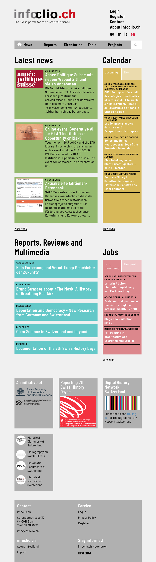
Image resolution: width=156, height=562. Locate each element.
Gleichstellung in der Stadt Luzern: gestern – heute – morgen (120, 164)
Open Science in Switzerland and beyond (51, 331)
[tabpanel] (122, 151)
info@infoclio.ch (28, 531)
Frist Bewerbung (112, 266)
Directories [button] (73, 44)
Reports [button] (50, 44)
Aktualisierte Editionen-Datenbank (66, 185)
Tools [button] (92, 44)
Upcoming (111, 72)
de (112, 33)
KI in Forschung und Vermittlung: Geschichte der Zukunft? (55, 270)
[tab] (112, 74)
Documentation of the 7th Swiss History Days (56, 348)
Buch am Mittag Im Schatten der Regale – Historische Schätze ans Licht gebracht (120, 183)
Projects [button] (115, 44)
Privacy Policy (87, 517)
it (125, 33)
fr (119, 33)
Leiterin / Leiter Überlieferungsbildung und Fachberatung (119, 287)
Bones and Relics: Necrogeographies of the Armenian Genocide (121, 144)
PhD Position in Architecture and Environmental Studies (119, 336)
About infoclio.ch (125, 26)
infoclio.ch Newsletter (92, 546)
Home (21, 45)
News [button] (27, 44)
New (127, 72)
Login (115, 11)
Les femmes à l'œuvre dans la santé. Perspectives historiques (121, 127)
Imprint (22, 552)
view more (109, 228)
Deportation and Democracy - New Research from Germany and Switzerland (55, 312)
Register (117, 16)
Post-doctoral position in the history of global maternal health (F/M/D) (121, 305)
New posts (131, 264)
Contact (117, 21)
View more (20, 228)
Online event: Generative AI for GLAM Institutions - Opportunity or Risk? (69, 133)
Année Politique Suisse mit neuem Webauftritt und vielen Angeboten (69, 79)
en (133, 33)
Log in (82, 512)
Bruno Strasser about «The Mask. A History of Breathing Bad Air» (53, 291)
